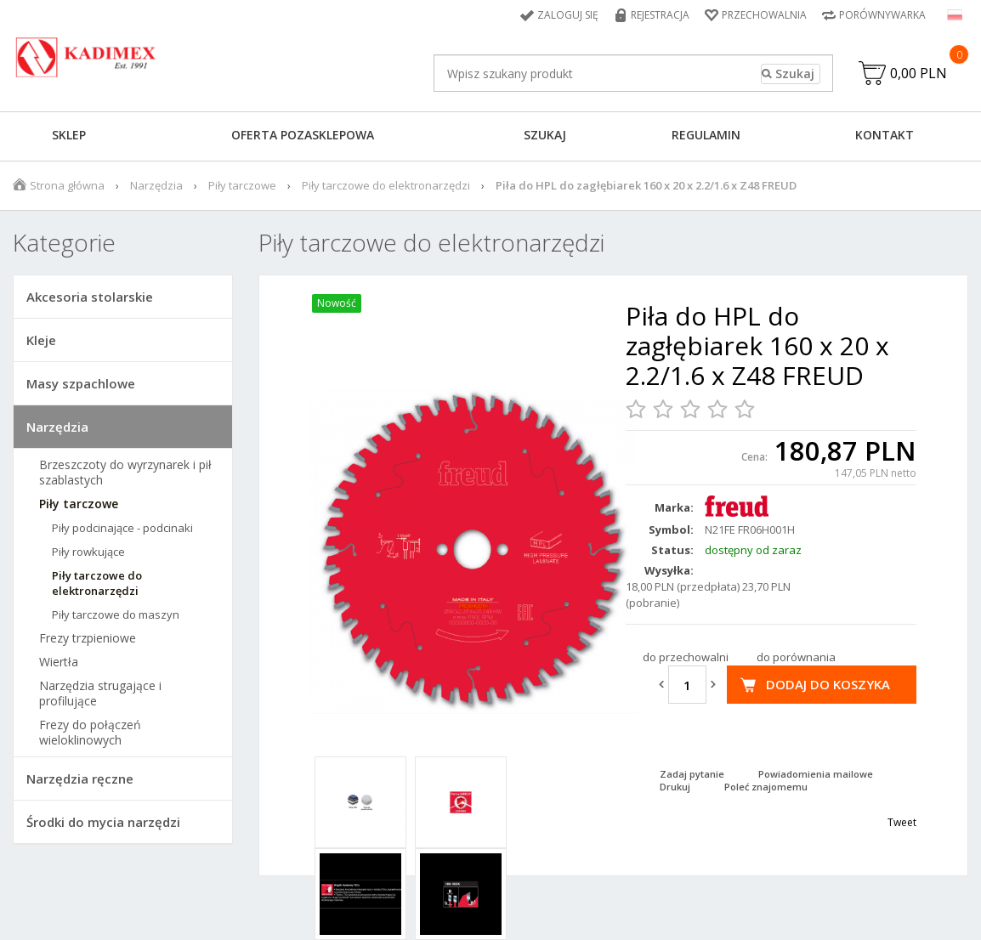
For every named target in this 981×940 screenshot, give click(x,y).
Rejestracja (660, 15)
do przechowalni (686, 657)
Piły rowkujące (88, 551)
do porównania (796, 657)
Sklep (69, 135)
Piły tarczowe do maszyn (115, 614)
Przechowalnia (764, 15)
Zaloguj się (567, 15)
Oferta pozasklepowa (302, 135)
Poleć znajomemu (766, 786)
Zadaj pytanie (692, 773)
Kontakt (884, 135)
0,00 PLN (918, 73)
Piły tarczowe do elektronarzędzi (386, 185)
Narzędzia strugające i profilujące (100, 693)
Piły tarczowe (242, 185)
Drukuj (675, 786)
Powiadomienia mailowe (815, 773)
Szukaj (545, 135)
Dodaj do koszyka (828, 684)
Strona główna (67, 185)
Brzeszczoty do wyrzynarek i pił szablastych (125, 472)
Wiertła (58, 662)
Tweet (901, 822)
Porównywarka (882, 15)
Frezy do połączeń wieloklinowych (90, 732)
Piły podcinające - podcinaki (122, 527)
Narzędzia (156, 185)
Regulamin (706, 135)
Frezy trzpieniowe (87, 638)
